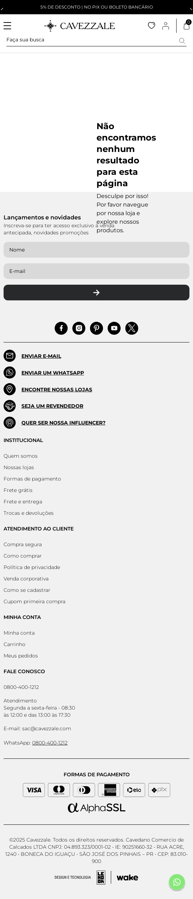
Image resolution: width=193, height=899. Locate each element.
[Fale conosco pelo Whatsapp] (177, 883)
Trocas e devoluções (29, 513)
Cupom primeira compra (34, 601)
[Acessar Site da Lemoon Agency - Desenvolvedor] (96, 877)
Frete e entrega (23, 501)
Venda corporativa (26, 578)
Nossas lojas (19, 467)
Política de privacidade (32, 567)
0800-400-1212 (21, 687)
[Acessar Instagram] (78, 328)
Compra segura (23, 544)
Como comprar (23, 556)
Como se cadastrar (27, 590)
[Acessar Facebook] (61, 328)
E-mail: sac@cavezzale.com (37, 728)
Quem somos (21, 456)
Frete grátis (18, 490)
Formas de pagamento (32, 479)
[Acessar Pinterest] (96, 328)
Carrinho (14, 644)
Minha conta (19, 633)
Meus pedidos (21, 655)
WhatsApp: (36, 743)
